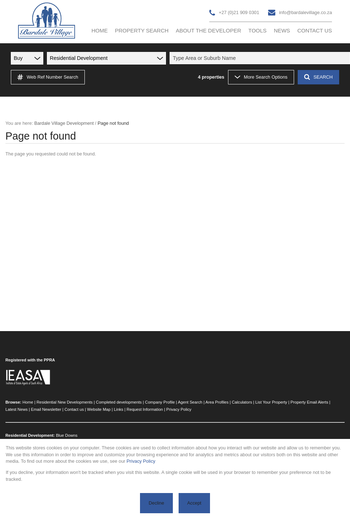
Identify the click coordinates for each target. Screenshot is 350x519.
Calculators (242, 402)
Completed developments (119, 402)
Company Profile (160, 402)
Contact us (74, 409)
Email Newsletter (46, 409)
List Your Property (271, 402)
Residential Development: (30, 435)
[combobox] (261, 58)
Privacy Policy (179, 409)
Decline (156, 503)
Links (118, 409)
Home (27, 402)
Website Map (98, 409)
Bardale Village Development (64, 123)
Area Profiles (216, 402)
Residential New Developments (64, 402)
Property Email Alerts (309, 402)
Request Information (145, 409)
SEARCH (318, 77)
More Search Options (261, 77)
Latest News (16, 409)
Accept (194, 503)
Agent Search (190, 402)
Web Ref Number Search (47, 77)
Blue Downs (67, 435)
